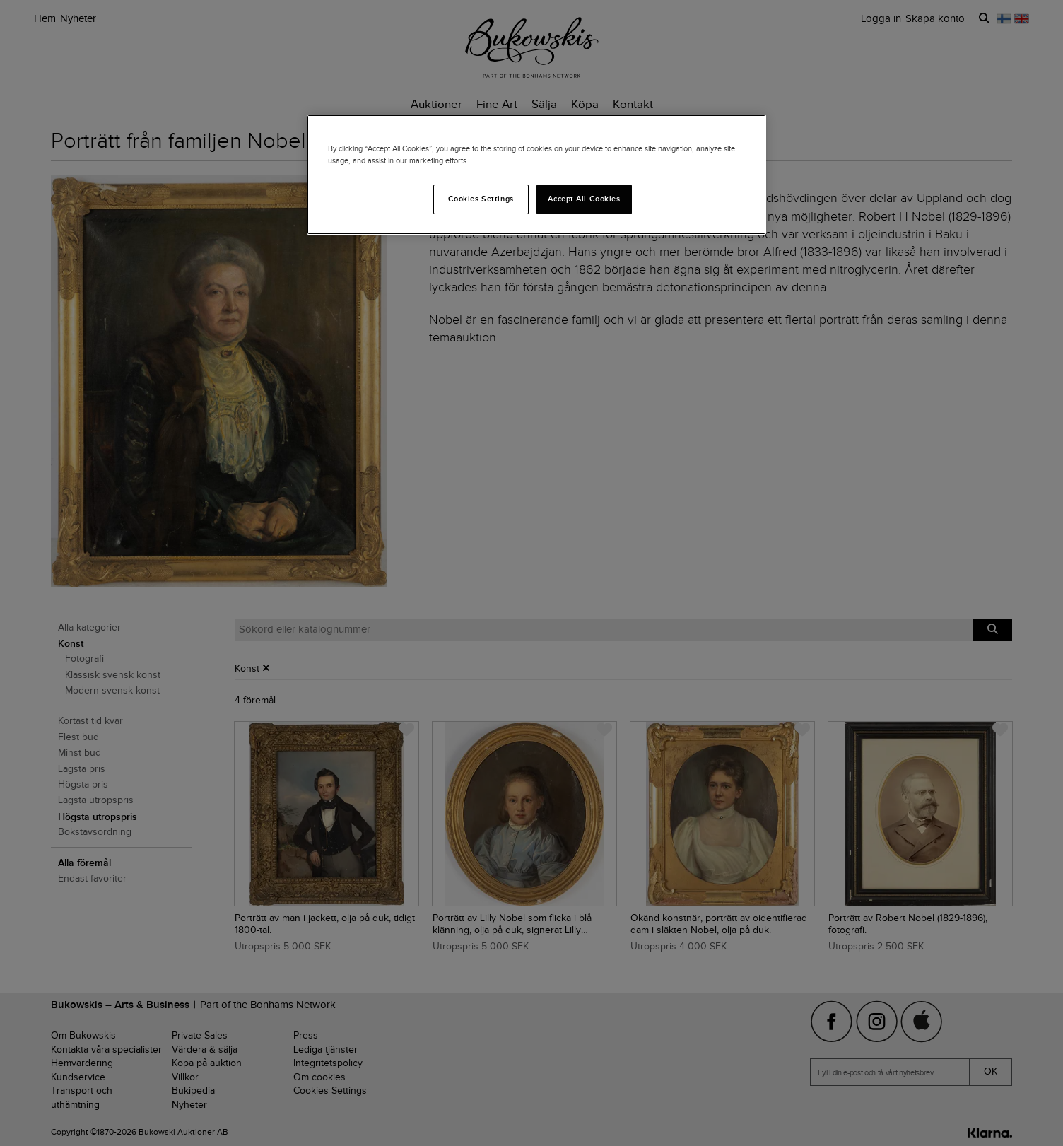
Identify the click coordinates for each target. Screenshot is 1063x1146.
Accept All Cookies (584, 198)
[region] (536, 175)
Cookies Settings (481, 198)
